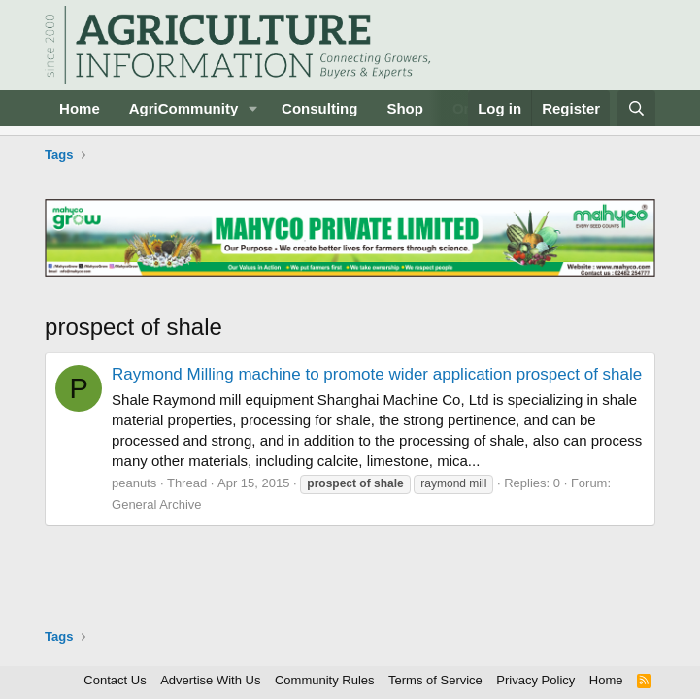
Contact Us (114, 680)
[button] (253, 108)
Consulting (319, 108)
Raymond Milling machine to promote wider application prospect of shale (377, 374)
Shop (404, 108)
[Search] (636, 108)
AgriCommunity (184, 108)
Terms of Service (435, 680)
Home (79, 108)
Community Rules (325, 680)
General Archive (157, 504)
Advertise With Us (210, 680)
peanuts (134, 483)
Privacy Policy (535, 680)
